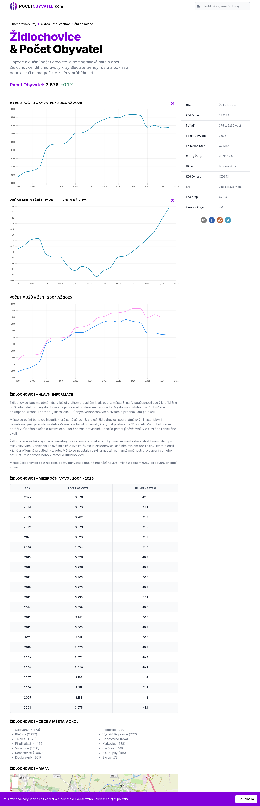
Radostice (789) (114, 730)
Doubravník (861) (28, 757)
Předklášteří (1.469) (29, 744)
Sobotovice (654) (115, 739)
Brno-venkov (227, 166)
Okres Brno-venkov (55, 24)
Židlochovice (83, 24)
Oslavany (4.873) (27, 730)
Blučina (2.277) (26, 734)
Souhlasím (246, 799)
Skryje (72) (110, 757)
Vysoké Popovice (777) (119, 734)
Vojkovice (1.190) (27, 748)
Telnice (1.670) (26, 739)
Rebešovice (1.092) (29, 753)
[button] (15, 779)
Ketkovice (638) (113, 744)
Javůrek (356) (112, 748)
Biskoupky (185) (114, 753)
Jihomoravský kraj (23, 24)
